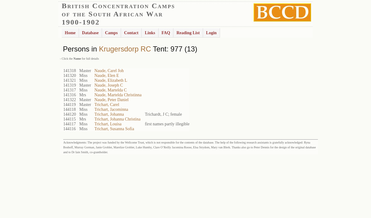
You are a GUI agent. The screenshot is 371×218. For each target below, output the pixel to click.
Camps (111, 33)
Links (150, 33)
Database (90, 33)
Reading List (188, 33)
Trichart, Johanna (109, 114)
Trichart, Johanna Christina (117, 119)
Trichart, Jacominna (111, 109)
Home (70, 33)
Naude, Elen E (106, 75)
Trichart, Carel (106, 104)
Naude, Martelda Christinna (118, 95)
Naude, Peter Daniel (111, 99)
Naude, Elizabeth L (110, 80)
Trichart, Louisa (108, 124)
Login (211, 33)
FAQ (166, 33)
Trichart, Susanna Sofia (114, 129)
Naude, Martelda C (110, 90)
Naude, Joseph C (108, 85)
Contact (131, 33)
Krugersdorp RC (125, 49)
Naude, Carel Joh (109, 70)
